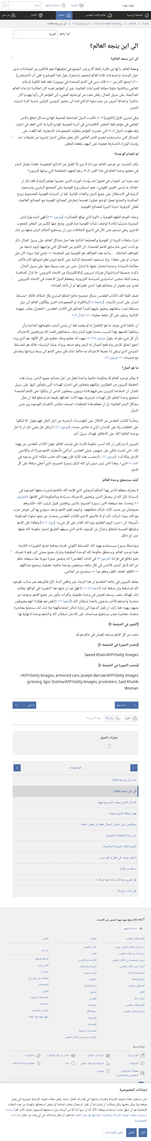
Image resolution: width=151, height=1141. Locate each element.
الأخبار (46, 939)
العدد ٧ (133, 463)
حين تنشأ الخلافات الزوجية (121, 835)
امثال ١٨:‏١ (78, 315)
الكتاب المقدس (90, 947)
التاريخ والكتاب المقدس (134, 1011)
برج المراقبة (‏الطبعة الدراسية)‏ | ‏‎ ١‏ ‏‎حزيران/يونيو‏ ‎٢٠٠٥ (97, 23)
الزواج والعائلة (138, 979)
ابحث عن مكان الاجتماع (61, 1055)
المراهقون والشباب (136, 986)
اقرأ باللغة (64, 34)
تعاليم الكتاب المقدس (135, 939)
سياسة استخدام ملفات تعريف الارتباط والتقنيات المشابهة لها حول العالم (76, 1112)
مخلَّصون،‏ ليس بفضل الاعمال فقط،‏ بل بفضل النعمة (108, 824)
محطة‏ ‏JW (92, 1011)
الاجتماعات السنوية (40, 997)
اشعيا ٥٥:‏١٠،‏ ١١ (90, 588)
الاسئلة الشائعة (42, 959)
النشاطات (44, 1004)
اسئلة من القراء (128, 869)
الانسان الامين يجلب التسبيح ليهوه (117, 802)
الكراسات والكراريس (87, 960)
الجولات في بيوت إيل (38, 978)
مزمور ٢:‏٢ (111, 357)
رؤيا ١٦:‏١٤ (47, 522)
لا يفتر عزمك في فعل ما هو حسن (117, 857)
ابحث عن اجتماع (99, 1055)
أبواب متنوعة (90, 973)
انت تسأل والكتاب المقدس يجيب (129, 947)
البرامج (93, 992)
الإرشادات (92, 1005)
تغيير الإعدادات (113, 1132)
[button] (99, 15)
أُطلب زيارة (43, 965)
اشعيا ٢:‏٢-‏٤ (62, 601)
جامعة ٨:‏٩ (96, 302)
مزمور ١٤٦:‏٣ (61, 427)
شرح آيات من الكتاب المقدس (131, 954)
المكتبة (145, 23)
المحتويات (75, 767)
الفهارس (93, 999)
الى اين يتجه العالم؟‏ (124, 791)
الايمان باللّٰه (139, 999)
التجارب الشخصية (40, 1010)
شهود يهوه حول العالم (39, 1017)
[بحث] (25, 5)
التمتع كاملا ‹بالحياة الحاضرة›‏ (119, 846)
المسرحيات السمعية (88, 1031)
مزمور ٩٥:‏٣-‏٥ (96, 338)
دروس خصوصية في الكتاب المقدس (128, 960)
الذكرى (45, 991)
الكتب (94, 954)
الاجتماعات (44, 985)
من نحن (45, 950)
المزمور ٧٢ (104, 559)
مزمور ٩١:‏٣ (55, 217)
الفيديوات (92, 1018)
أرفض (131, 1132)
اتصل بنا (45, 972)
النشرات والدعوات (88, 966)
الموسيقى (92, 1024)
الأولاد (142, 992)
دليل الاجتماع (90, 986)
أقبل (142, 1132)
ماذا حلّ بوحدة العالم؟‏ (124, 780)
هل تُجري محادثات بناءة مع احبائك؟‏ (116, 880)
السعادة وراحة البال (136, 973)
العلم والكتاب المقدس (135, 1005)
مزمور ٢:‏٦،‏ (108, 457)
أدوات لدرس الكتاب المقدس (132, 966)
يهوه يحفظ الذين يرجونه (122, 813)
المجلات (132, 23)
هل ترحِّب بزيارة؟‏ (126, 891)
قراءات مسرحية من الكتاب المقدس (80, 1037)
